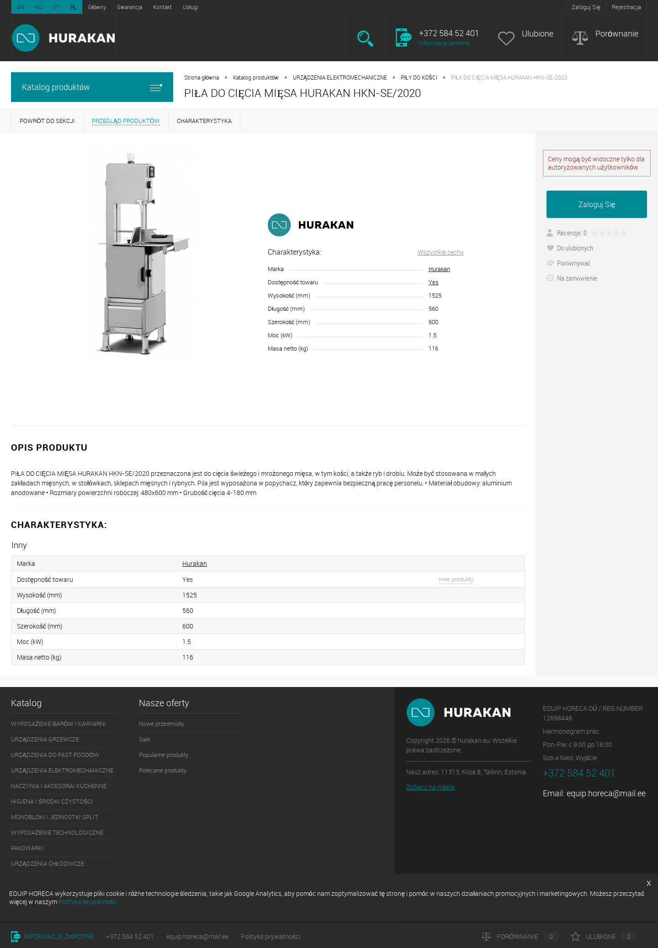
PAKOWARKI (27, 848)
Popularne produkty (163, 755)
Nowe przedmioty (161, 723)
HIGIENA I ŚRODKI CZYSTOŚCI (52, 801)
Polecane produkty (162, 770)
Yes (434, 282)
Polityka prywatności (270, 936)
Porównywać (568, 262)
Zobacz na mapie (430, 787)
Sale (144, 739)
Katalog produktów (92, 87)
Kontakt (162, 7)
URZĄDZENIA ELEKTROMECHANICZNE (340, 77)
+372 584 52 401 (130, 936)
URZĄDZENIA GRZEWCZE (45, 739)
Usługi (190, 7)
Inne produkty (456, 579)
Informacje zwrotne (444, 43)
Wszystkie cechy (441, 252)
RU (38, 7)
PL (73, 7)
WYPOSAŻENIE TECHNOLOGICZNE (57, 832)
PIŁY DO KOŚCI (419, 77)
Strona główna (201, 77)
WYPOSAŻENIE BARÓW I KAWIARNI (58, 723)
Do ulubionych (570, 247)
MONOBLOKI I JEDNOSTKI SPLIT (54, 817)
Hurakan (439, 269)
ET (56, 7)
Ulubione (537, 33)
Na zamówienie (572, 277)
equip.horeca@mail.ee (606, 793)
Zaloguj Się (586, 7)
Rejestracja (626, 7)
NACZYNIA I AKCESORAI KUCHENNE (58, 786)
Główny (97, 7)
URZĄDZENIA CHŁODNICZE (47, 863)
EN (20, 7)
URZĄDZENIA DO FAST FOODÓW (55, 755)
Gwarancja (129, 7)
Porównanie (616, 33)
